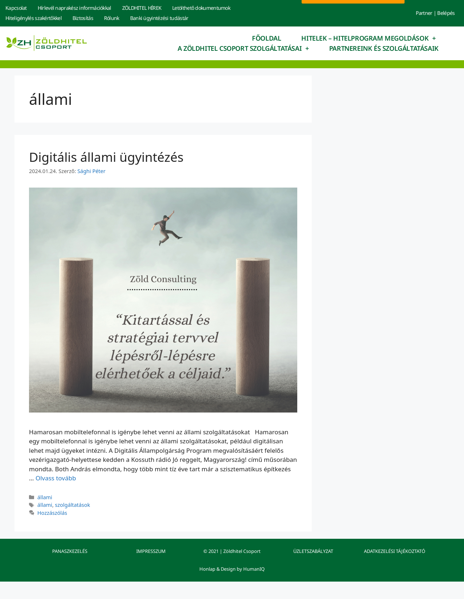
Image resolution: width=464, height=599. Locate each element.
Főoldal (266, 38)
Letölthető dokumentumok (201, 7)
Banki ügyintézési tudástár (159, 18)
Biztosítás (82, 18)
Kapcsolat (16, 7)
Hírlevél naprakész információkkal (74, 7)
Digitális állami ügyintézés (106, 156)
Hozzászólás (52, 512)
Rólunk (111, 18)
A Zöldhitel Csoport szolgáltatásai (243, 48)
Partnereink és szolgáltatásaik (384, 48)
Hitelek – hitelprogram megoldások (368, 38)
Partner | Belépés (435, 12)
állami (44, 497)
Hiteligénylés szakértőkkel (33, 18)
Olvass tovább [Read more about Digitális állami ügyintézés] (56, 478)
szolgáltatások (72, 504)
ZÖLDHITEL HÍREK (142, 7)
